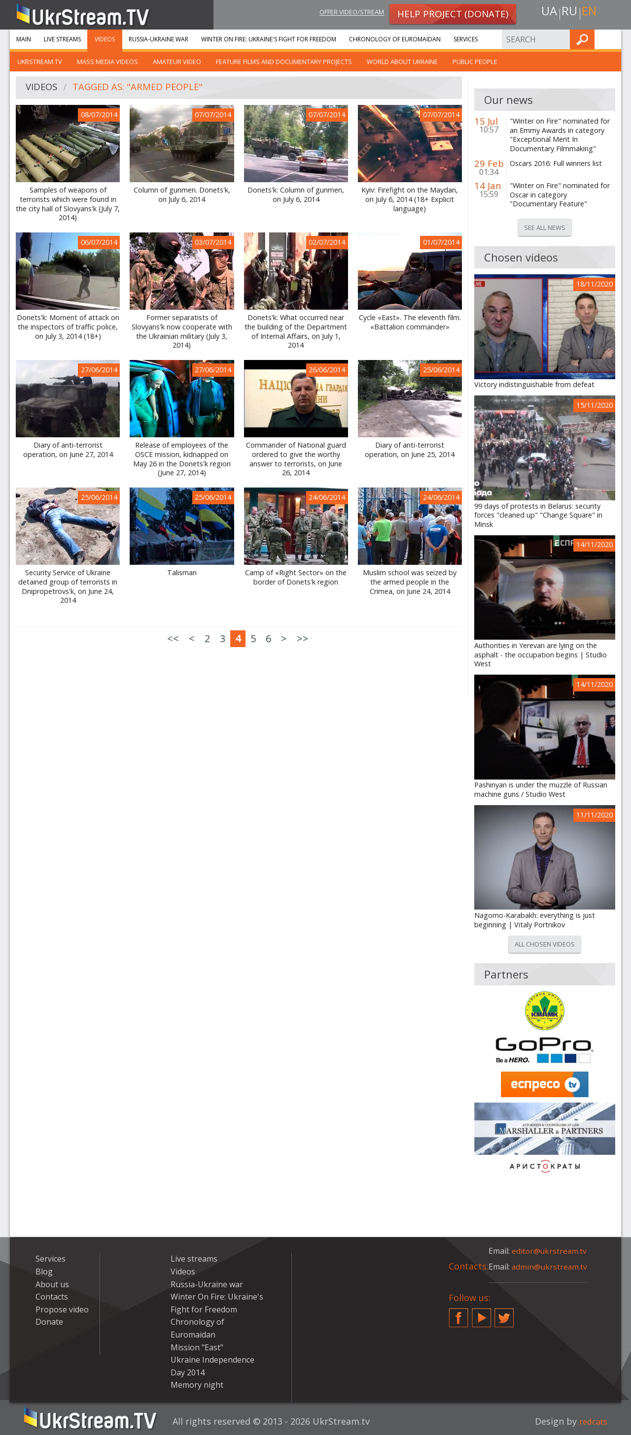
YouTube (481, 1313)
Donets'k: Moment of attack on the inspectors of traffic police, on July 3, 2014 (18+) (68, 326)
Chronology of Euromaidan (395, 39)
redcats (591, 1421)
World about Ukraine (402, 61)
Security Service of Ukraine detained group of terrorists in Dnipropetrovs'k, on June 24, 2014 (67, 586)
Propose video (62, 1309)
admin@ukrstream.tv (550, 1266)
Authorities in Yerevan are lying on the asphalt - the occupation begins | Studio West (540, 654)
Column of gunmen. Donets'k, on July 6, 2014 (182, 195)
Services (466, 39)
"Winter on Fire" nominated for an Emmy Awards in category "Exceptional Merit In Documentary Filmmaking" (560, 135)
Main (23, 39)
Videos (105, 39)
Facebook (458, 1313)
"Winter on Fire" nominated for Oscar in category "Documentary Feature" (560, 194)
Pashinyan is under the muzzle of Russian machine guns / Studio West (540, 790)
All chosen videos (545, 944)
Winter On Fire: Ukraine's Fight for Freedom (268, 39)
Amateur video (177, 61)
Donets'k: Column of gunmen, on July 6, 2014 (295, 195)
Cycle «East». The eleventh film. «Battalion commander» (410, 322)
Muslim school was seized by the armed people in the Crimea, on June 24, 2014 (409, 581)
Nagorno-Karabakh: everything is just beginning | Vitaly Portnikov (534, 920)
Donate (49, 1321)
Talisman (182, 572)
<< (173, 638)
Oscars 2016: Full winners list (556, 163)
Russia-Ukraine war (158, 39)
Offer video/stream (344, 13)
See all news (544, 227)
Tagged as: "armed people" (144, 88)
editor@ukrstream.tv (550, 1250)
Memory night (197, 1384)
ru (569, 13)
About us (52, 1284)
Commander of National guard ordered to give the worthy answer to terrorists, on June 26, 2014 (296, 459)
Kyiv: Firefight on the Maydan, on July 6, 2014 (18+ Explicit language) (409, 199)
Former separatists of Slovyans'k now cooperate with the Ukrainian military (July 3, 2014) (182, 331)
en (591, 13)
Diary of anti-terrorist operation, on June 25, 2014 (410, 450)
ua (547, 13)
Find (610, 39)
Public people (475, 61)
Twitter (504, 1313)
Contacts (51, 1296)
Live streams (62, 39)
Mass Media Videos (107, 61)
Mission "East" (197, 1347)
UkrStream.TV (39, 61)
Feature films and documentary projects (284, 61)
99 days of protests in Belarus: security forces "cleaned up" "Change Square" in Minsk (538, 515)
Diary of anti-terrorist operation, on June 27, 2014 (68, 450)
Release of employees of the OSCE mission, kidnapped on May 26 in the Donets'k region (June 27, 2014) (182, 459)
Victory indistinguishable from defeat (534, 384)
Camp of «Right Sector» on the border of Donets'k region (296, 577)
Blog (44, 1271)
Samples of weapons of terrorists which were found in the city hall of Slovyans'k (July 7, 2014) (68, 204)
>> (303, 638)
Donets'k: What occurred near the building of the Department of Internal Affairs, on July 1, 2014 (296, 331)
